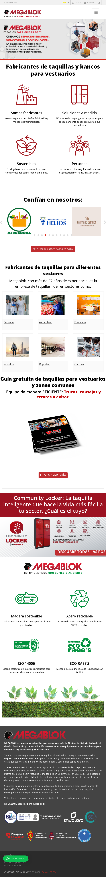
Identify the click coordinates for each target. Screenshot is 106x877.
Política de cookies (13, 865)
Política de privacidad (15, 862)
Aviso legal (9, 855)
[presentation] (1, 222)
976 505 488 (11, 2)
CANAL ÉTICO (49, 872)
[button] (34, 235)
